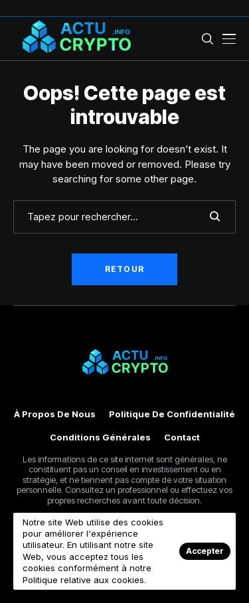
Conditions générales (100, 437)
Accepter (205, 551)
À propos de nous (55, 414)
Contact (182, 437)
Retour (124, 269)
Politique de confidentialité (172, 414)
